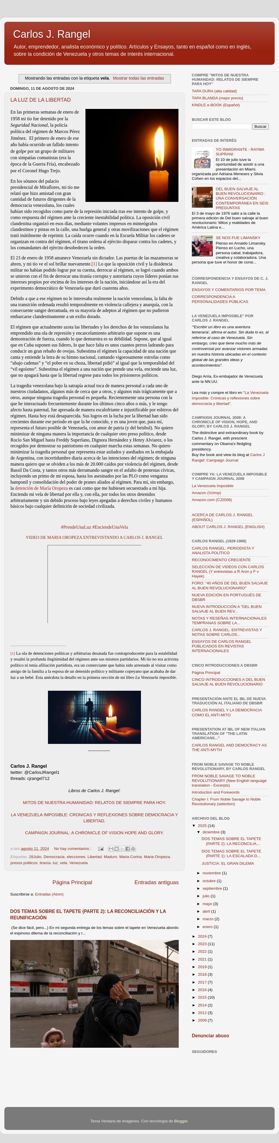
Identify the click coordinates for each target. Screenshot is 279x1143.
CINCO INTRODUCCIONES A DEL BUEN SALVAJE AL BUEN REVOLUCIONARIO (228, 681)
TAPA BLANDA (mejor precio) (217, 98)
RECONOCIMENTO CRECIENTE (221, 560)
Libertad (94, 857)
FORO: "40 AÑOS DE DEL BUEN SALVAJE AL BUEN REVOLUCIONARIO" (230, 585)
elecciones (76, 857)
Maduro (110, 857)
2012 (203, 1013)
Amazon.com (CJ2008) (212, 500)
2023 (203, 944)
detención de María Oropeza (41, 488)
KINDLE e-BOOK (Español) (216, 105)
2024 (203, 936)
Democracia (54, 857)
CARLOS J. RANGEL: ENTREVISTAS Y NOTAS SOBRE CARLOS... (227, 632)
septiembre (213, 888)
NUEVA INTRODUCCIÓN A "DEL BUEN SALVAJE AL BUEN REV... (227, 608)
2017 (203, 982)
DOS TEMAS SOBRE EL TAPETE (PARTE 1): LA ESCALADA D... (231, 853)
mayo (208, 904)
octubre (210, 881)
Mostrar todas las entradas (138, 78)
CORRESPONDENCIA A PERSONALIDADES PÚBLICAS (220, 299)
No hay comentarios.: (73, 848)
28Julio (35, 857)
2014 (203, 1005)
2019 (203, 967)
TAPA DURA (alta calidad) (214, 91)
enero (208, 927)
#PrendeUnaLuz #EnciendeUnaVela (94, 527)
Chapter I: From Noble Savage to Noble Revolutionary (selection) (226, 801)
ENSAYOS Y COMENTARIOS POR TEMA (229, 290)
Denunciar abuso (210, 1035)
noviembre (212, 873)
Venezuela (78, 863)
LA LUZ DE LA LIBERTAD (40, 100)
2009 (203, 1020)
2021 (203, 959)
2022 (203, 951)
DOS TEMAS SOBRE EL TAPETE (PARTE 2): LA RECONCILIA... (231, 841)
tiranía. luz (49, 863)
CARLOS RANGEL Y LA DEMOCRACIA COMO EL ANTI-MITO (227, 712)
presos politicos (23, 863)
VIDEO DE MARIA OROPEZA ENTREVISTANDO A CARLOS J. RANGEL (94, 537)
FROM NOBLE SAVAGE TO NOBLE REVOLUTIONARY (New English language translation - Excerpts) (229, 780)
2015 (203, 997)
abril (207, 911)
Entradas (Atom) (49, 894)
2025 (203, 825)
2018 (203, 974)
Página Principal (72, 882)
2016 (203, 990)
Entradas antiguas (157, 882)
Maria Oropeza (157, 857)
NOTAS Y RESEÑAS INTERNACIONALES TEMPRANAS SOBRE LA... (229, 620)
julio (207, 896)
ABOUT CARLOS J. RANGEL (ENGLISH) (228, 527)
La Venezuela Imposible (212, 486)
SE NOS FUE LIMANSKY (238, 238)
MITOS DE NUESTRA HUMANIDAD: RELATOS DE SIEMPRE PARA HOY (94, 802)
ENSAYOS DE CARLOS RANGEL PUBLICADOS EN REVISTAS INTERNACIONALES (221, 646)
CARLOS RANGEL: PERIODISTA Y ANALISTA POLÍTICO (223, 550)
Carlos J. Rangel (51, 34)
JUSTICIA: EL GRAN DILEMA (228, 863)
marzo (208, 919)
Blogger (180, 1121)
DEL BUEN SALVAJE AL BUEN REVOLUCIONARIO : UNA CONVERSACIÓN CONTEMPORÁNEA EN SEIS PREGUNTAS (242, 198)
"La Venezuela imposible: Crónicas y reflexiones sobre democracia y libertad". (230, 398)
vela (63, 863)
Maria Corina (130, 857)
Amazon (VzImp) (206, 493)
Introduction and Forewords (215, 792)
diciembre (212, 832)
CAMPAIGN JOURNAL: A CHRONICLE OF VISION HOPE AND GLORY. (94, 832)
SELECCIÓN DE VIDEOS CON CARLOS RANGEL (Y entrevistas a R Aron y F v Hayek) (228, 571)
